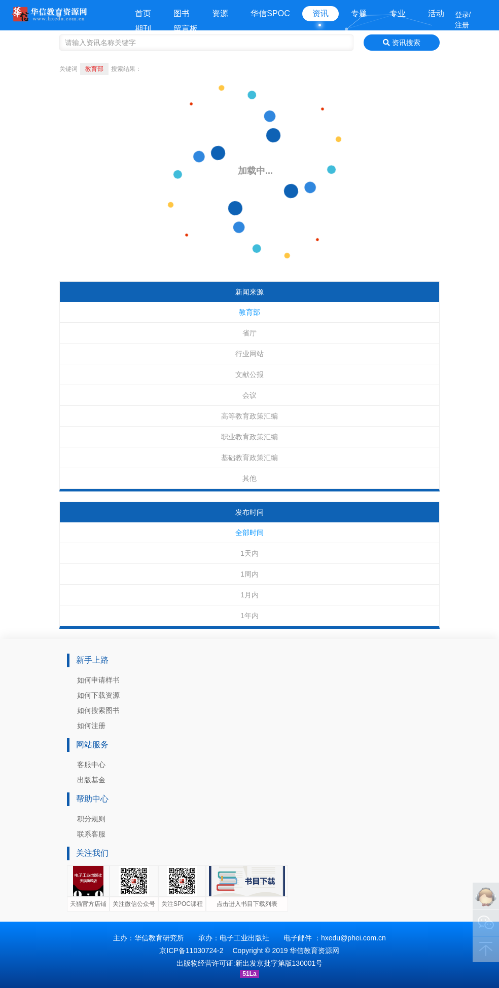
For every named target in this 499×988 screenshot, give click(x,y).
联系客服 (91, 834)
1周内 (249, 574)
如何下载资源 (98, 695)
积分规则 (91, 819)
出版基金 (91, 780)
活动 (436, 13)
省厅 (249, 333)
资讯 (320, 13)
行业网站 (249, 354)
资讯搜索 (401, 43)
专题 (359, 13)
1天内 (249, 553)
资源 (220, 13)
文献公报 (249, 374)
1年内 (249, 616)
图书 (181, 13)
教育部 (249, 312)
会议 (249, 395)
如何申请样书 (98, 680)
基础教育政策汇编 (249, 457)
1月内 (249, 595)
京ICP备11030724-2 (191, 950)
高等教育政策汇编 (249, 416)
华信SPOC (270, 13)
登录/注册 (463, 20)
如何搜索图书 (98, 710)
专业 (397, 13)
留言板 (185, 28)
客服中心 (91, 765)
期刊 (143, 28)
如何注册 (91, 725)
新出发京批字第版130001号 (279, 963)
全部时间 (249, 532)
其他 (249, 478)
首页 (143, 13)
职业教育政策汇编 (249, 437)
